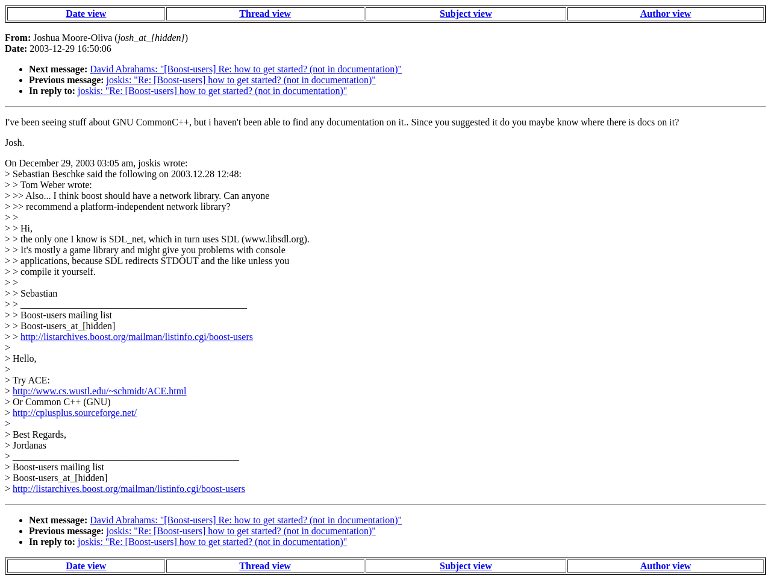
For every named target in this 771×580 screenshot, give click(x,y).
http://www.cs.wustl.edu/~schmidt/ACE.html (100, 391)
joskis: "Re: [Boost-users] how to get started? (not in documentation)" (241, 80)
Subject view (466, 13)
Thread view (264, 13)
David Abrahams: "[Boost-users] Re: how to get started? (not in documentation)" (246, 69)
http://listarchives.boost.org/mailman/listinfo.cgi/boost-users (136, 337)
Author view (665, 13)
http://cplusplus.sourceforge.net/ (75, 413)
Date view (86, 13)
